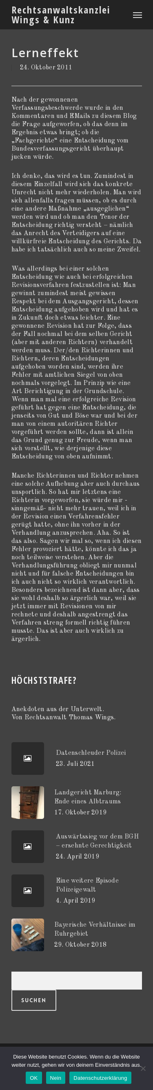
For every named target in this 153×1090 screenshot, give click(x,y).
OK (34, 1078)
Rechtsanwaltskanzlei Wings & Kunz (61, 14)
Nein (56, 1078)
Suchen (34, 1000)
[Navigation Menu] (137, 15)
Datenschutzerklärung (100, 1078)
